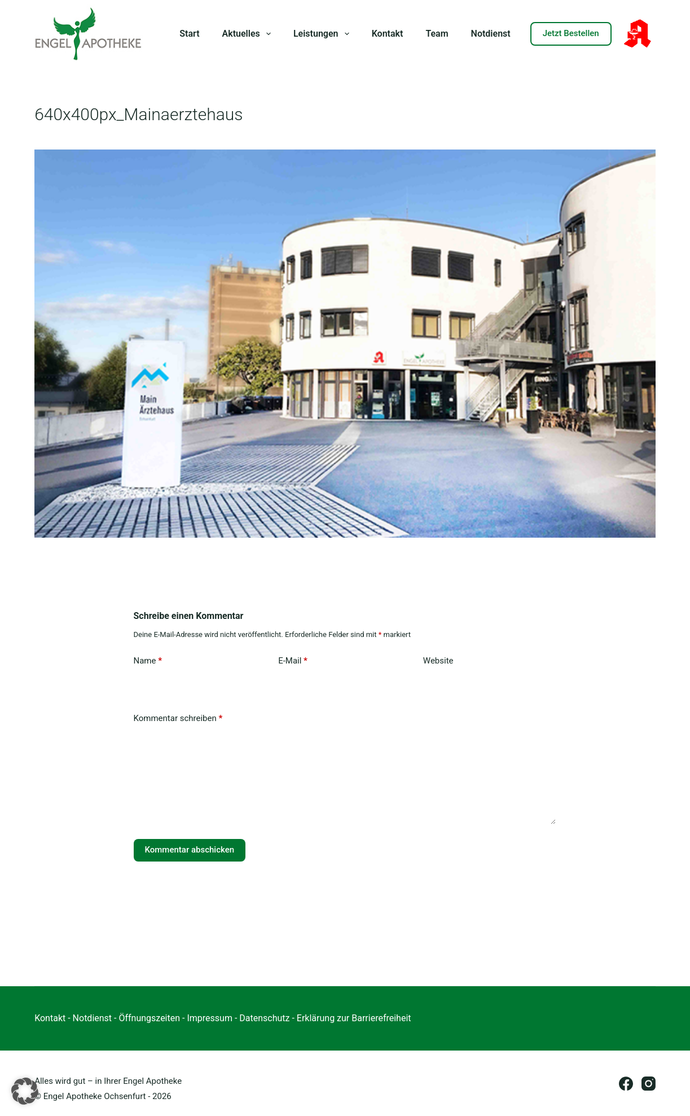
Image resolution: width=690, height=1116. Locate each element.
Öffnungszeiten (149, 1018)
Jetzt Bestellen (571, 33)
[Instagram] (648, 1084)
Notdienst (491, 33)
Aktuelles (248, 34)
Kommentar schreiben (178, 718)
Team (436, 33)
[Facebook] (626, 1084)
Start (189, 33)
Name (148, 661)
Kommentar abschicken (190, 850)
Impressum (209, 1018)
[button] (25, 1091)
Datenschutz (264, 1018)
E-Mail (292, 661)
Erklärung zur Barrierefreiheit (354, 1018)
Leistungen (323, 34)
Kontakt (387, 33)
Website (438, 661)
